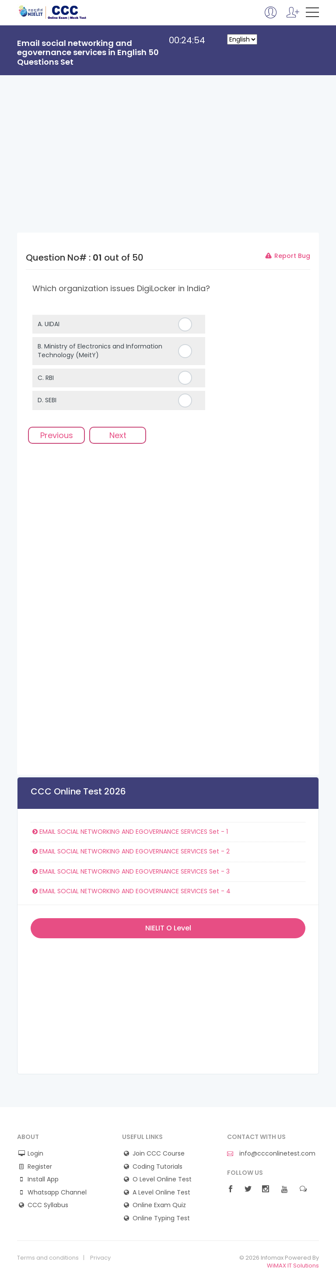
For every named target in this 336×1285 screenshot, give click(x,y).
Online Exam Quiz (159, 1205)
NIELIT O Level (168, 928)
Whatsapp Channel (57, 1192)
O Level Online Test (162, 1179)
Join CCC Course (159, 1153)
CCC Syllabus (48, 1205)
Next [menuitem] (117, 435)
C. (46, 377)
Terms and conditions (48, 1258)
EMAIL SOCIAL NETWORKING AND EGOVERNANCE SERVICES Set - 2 (130, 851)
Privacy (100, 1258)
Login (35, 1153)
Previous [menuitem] (56, 435)
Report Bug (287, 255)
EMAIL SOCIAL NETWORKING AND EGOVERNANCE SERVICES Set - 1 (129, 831)
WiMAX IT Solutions (293, 1265)
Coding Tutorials (157, 1167)
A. (49, 324)
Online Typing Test (161, 1218)
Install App (43, 1179)
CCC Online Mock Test (52, 12)
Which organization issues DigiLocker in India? (121, 288)
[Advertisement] (168, 167)
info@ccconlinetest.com (271, 1153)
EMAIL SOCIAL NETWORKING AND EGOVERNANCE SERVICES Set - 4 (131, 891)
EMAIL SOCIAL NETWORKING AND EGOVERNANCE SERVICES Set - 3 (130, 871)
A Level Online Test (161, 1192)
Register (40, 1167)
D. (47, 400)
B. (100, 350)
